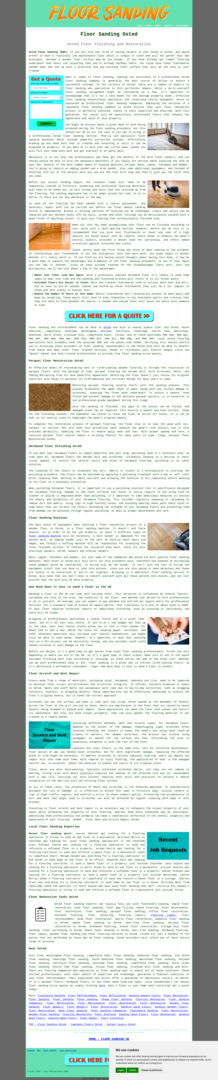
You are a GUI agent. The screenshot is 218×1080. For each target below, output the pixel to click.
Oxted (107, 327)
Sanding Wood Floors (136, 1007)
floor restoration (67, 911)
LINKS (148, 26)
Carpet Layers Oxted (121, 1024)
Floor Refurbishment (82, 995)
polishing (35, 474)
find (40, 955)
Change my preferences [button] (151, 1070)
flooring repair (163, 915)
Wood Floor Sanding (73, 1010)
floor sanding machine (45, 536)
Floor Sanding (39, 999)
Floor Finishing (112, 1018)
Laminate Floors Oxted (86, 1024)
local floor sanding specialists (94, 841)
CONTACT (168, 26)
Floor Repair (89, 1018)
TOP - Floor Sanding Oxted (47, 1024)
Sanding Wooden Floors (144, 995)
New (38, 1051)
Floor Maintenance (91, 1003)
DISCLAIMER (182, 26)
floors (106, 748)
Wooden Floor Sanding (44, 1014)
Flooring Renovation (150, 999)
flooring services (110, 934)
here (102, 985)
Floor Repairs (53, 1007)
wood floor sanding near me (131, 886)
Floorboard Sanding (51, 995)
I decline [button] (132, 1070)
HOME (139, 26)
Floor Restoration (104, 1007)
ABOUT (158, 26)
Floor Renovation (176, 995)
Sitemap (30, 1051)
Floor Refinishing (113, 995)
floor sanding (96, 911)
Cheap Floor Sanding (116, 999)
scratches (88, 798)
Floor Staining (105, 1014)
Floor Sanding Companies (109, 1010)
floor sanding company (98, 107)
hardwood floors (177, 723)
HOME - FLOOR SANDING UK (109, 1039)
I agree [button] (121, 1070)
